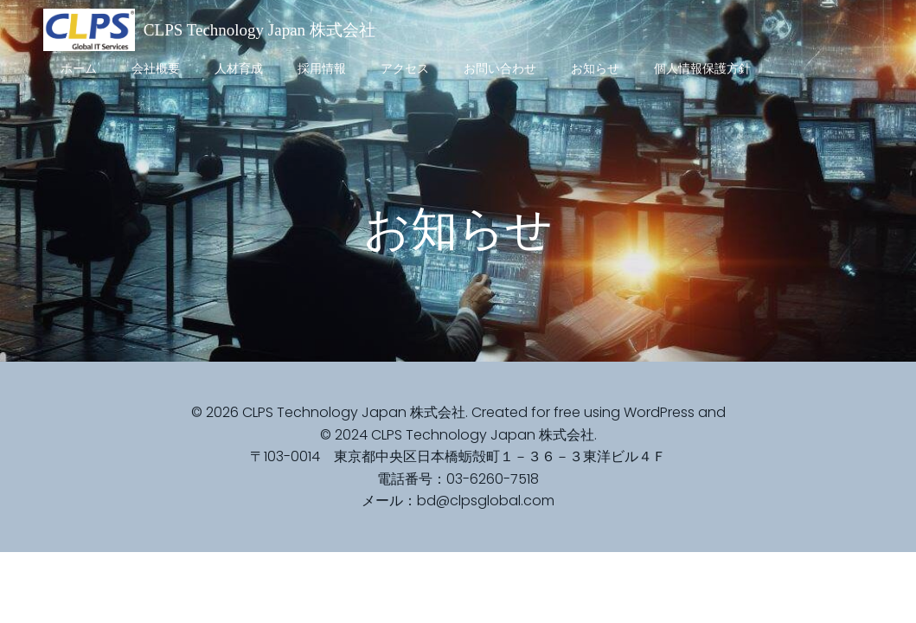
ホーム (79, 68)
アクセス (405, 68)
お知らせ (595, 68)
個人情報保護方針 (702, 68)
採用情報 (322, 68)
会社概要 (155, 68)
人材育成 (239, 68)
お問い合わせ (500, 68)
